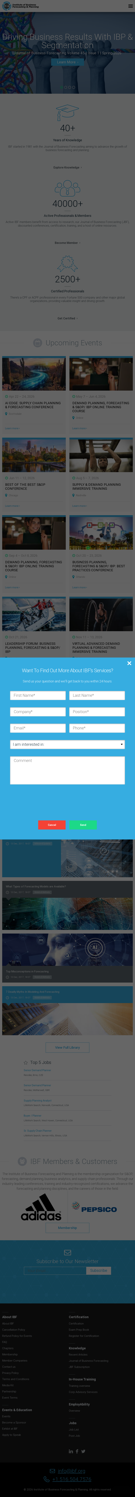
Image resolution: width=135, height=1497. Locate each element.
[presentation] (38, 799)
